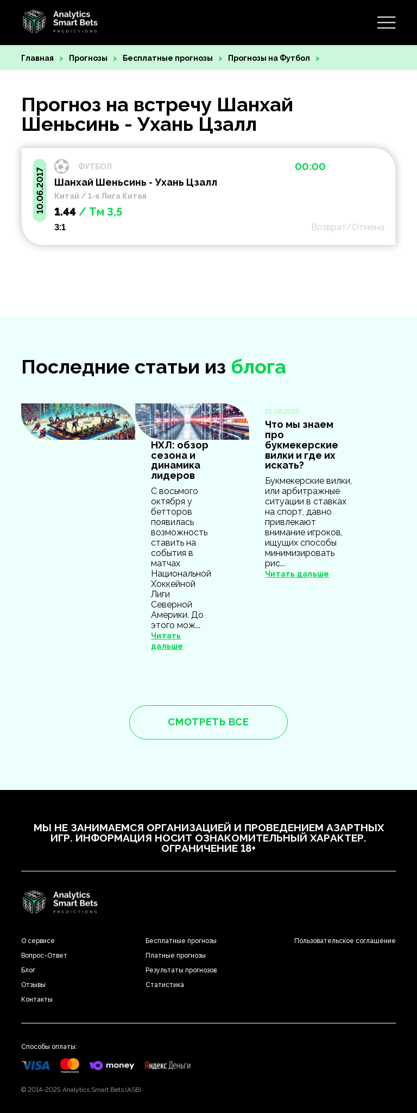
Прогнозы (88, 58)
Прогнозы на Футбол (269, 58)
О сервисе (38, 941)
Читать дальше (297, 574)
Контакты (37, 999)
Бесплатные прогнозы (168, 58)
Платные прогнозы (176, 955)
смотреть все (208, 722)
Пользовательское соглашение (345, 941)
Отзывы (33, 985)
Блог (28, 970)
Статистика (165, 985)
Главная (37, 58)
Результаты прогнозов (181, 970)
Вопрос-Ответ (44, 955)
